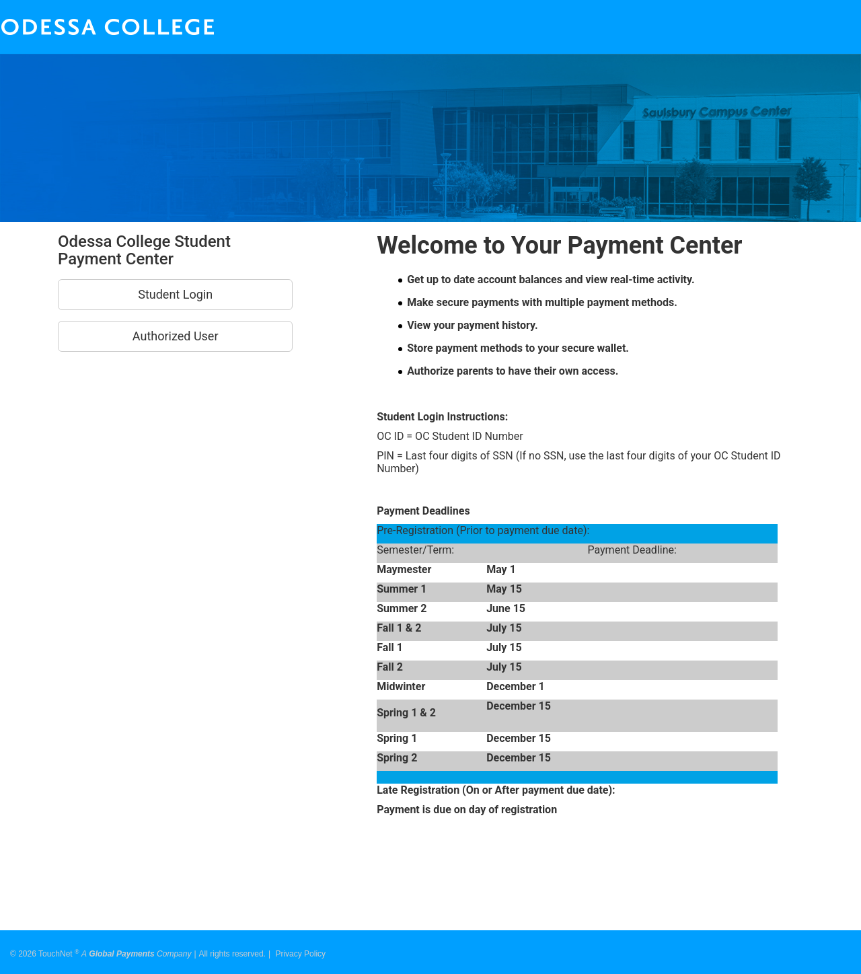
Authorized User (176, 336)
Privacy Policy (300, 949)
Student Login (175, 294)
